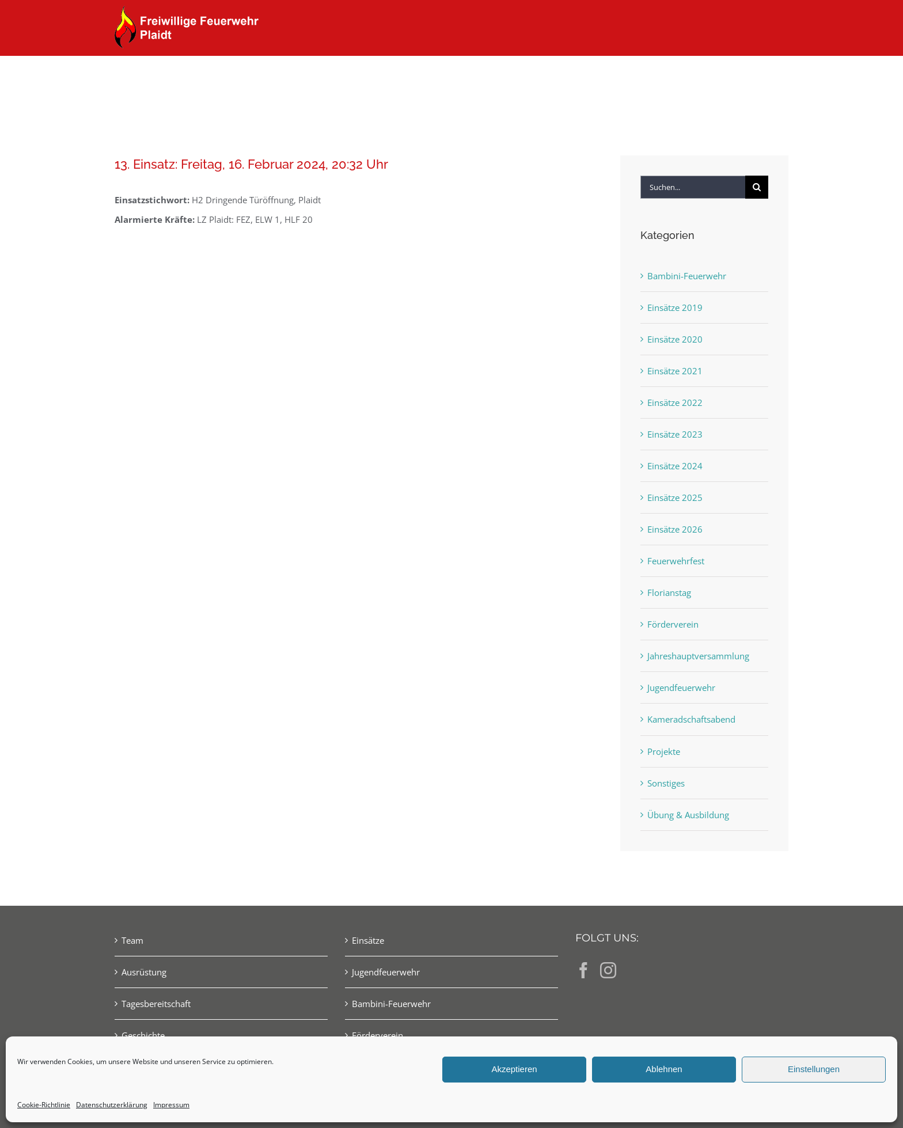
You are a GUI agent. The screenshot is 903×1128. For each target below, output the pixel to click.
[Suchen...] (692, 187)
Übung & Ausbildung (688, 815)
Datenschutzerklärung (111, 1105)
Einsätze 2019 (675, 307)
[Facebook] (583, 970)
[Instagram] (608, 970)
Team (132, 940)
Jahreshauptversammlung (698, 656)
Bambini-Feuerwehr (686, 276)
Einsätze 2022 (675, 402)
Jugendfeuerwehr (681, 687)
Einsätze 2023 (675, 434)
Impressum (171, 1105)
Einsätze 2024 (675, 466)
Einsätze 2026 (675, 529)
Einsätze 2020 (675, 339)
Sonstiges (666, 783)
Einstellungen (814, 1069)
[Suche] (756, 187)
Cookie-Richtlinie (43, 1105)
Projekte (663, 751)
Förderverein (673, 624)
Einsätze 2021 (675, 371)
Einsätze (368, 940)
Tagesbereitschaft (156, 1003)
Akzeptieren (514, 1069)
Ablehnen (664, 1069)
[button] (769, 76)
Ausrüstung (144, 972)
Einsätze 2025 (675, 497)
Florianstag (669, 592)
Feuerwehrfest (675, 561)
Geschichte (143, 1035)
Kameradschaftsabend (691, 719)
